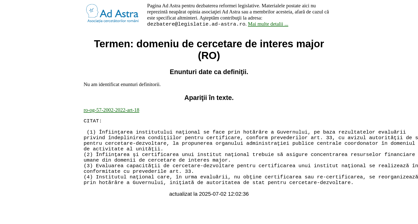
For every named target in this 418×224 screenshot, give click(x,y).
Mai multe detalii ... (268, 25)
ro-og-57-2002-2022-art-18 (111, 111)
